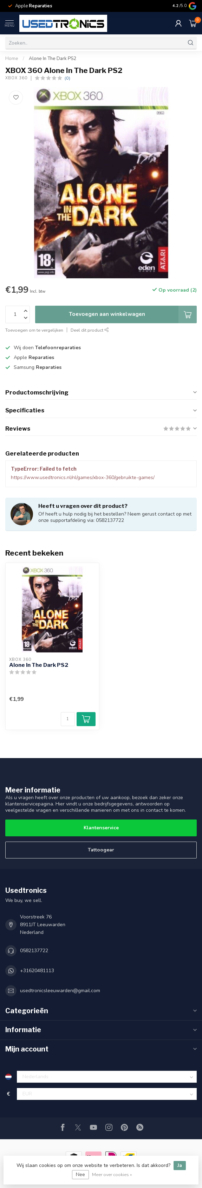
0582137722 (34, 950)
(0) (67, 78)
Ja (179, 1165)
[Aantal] (68, 719)
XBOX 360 (16, 78)
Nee (80, 1174)
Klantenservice (101, 827)
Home (11, 58)
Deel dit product (90, 330)
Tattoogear (101, 850)
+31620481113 (37, 970)
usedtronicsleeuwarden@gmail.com (60, 990)
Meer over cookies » (112, 1174)
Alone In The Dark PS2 (52, 58)
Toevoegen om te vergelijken (34, 330)
